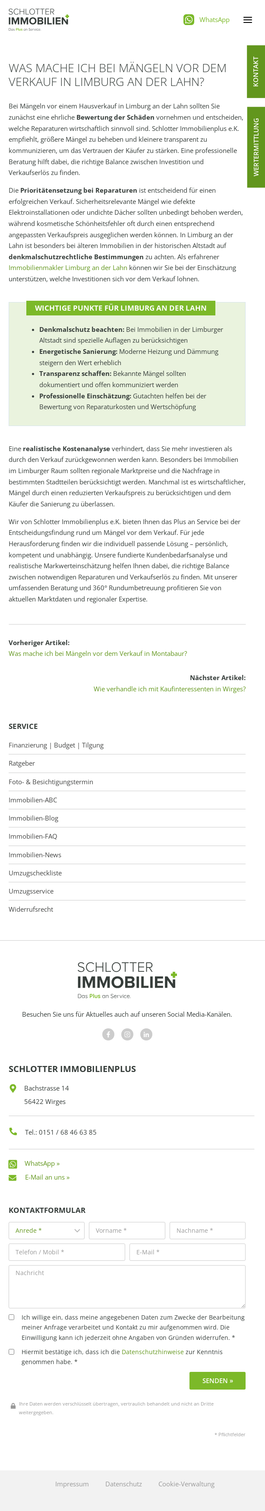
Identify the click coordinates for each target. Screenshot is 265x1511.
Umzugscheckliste (35, 873)
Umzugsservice (31, 891)
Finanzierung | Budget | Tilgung (56, 745)
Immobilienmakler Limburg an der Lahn (68, 267)
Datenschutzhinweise (153, 1352)
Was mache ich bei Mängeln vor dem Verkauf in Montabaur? (98, 653)
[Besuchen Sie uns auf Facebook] (108, 1034)
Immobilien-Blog (33, 818)
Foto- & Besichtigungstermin (51, 782)
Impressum (72, 1483)
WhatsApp (214, 19)
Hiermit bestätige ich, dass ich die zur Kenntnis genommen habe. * (116, 1357)
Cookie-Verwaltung (186, 1483)
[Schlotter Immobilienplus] (39, 20)
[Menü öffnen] (247, 19)
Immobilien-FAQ (33, 836)
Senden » (217, 1380)
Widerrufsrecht (31, 909)
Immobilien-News (35, 855)
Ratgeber (22, 763)
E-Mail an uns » (47, 1177)
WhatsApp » (42, 1163)
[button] (256, 71)
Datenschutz (123, 1483)
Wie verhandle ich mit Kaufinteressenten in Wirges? (170, 688)
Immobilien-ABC (33, 800)
